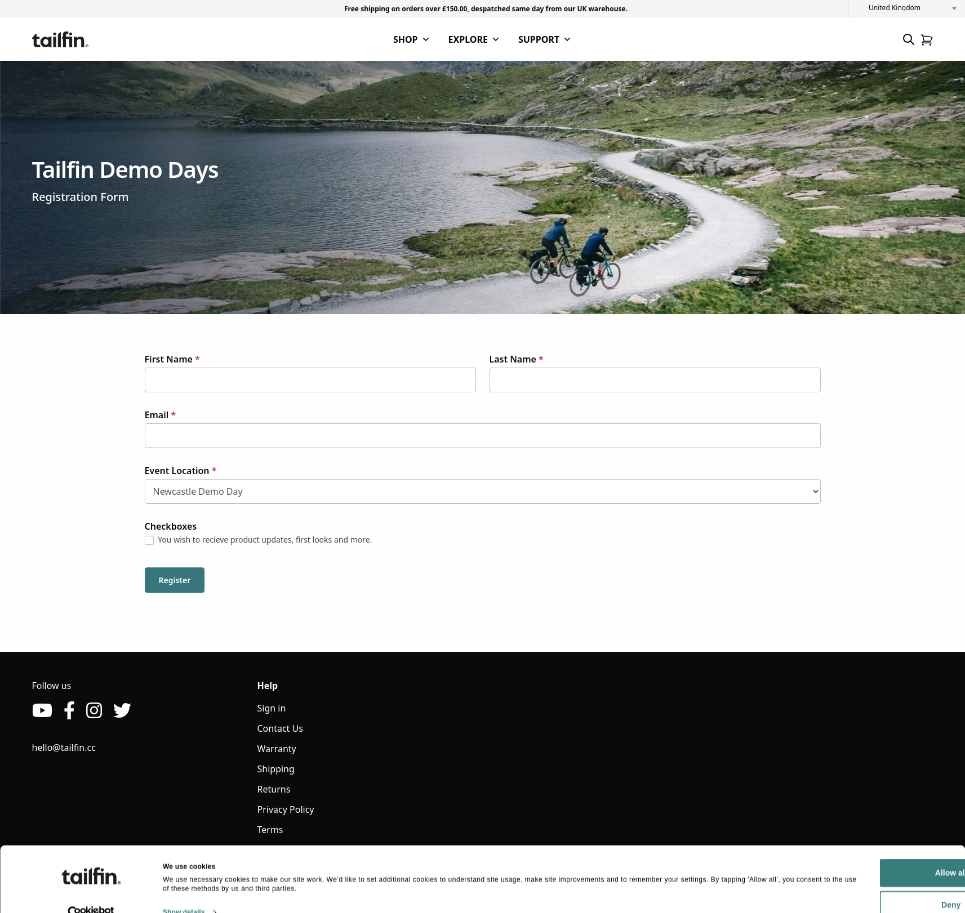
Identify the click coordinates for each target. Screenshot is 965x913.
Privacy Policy (285, 809)
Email (160, 415)
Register (175, 580)
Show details (184, 892)
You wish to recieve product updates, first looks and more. (258, 540)
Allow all (853, 853)
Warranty (276, 748)
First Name (172, 359)
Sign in (271, 708)
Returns (274, 789)
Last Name (517, 359)
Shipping (276, 769)
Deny (852, 885)
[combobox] (906, 8)
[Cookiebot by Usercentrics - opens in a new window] (91, 892)
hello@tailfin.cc (64, 747)
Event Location (181, 470)
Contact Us (280, 728)
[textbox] (906, 8)
